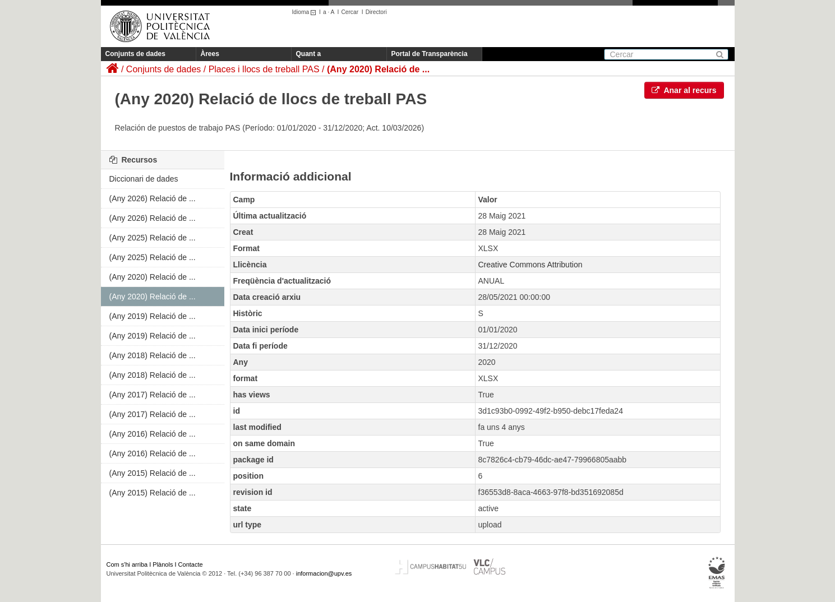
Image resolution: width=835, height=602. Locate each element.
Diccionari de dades (143, 178)
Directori (376, 12)
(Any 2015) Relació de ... (152, 473)
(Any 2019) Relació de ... (152, 316)
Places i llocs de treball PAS (264, 69)
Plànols (163, 564)
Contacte (190, 564)
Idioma (306, 12)
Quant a (308, 54)
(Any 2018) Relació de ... (152, 355)
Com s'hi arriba (127, 564)
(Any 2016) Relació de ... (152, 433)
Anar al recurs (684, 90)
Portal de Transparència (429, 54)
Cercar (349, 12)
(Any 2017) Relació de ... (152, 394)
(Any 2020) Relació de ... (378, 69)
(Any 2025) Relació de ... (152, 237)
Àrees (210, 54)
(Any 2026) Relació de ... (152, 198)
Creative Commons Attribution (530, 264)
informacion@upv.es (324, 573)
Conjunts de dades (135, 54)
